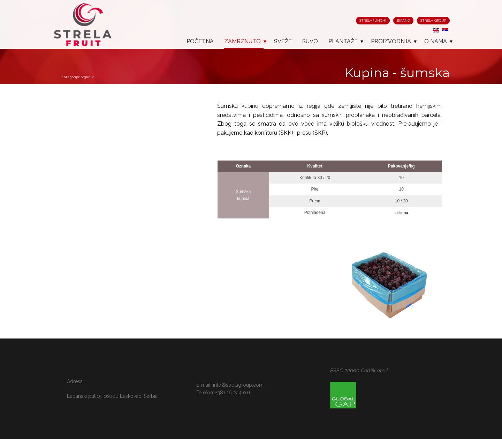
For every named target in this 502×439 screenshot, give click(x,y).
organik (87, 77)
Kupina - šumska (397, 72)
